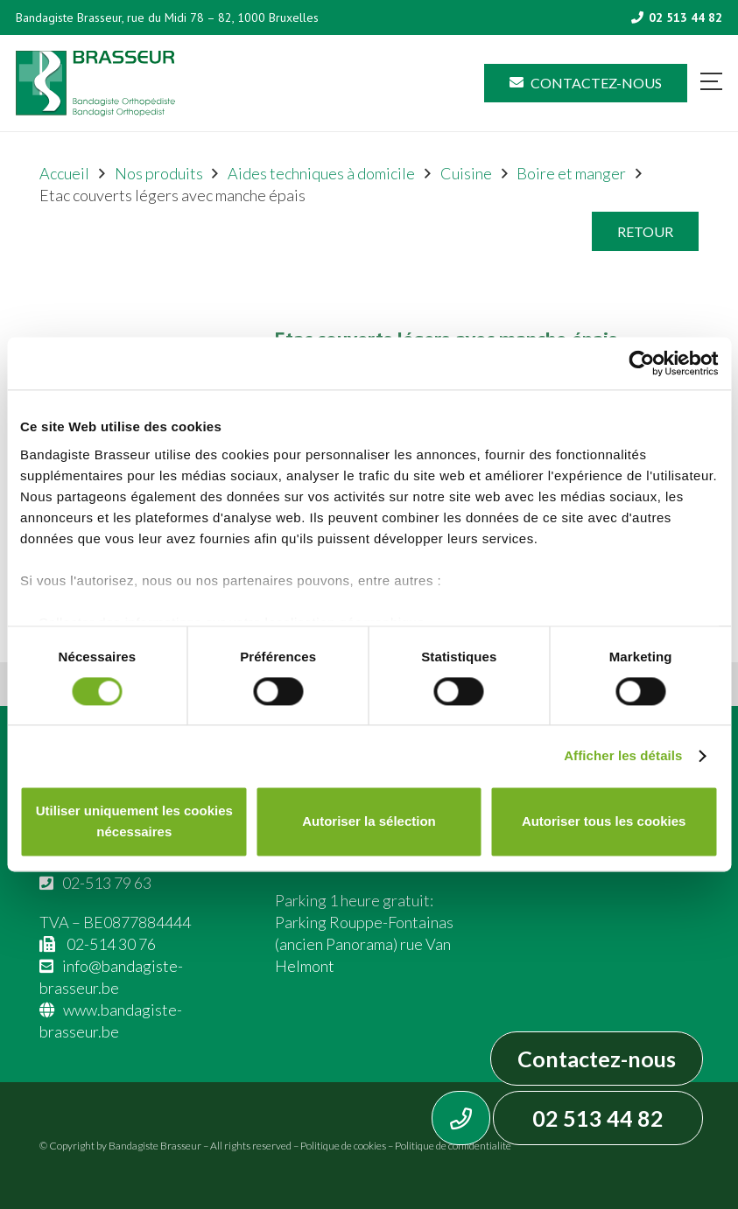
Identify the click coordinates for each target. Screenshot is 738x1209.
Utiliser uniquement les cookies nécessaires (134, 822)
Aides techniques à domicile (321, 173)
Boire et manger (571, 173)
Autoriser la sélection (369, 821)
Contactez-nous (596, 1058)
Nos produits (159, 173)
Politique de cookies (343, 1145)
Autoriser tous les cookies (604, 821)
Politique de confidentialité (453, 1145)
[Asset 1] (95, 83)
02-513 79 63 (106, 882)
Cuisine (466, 173)
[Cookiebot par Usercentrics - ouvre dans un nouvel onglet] (641, 363)
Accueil (64, 173)
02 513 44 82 (598, 1118)
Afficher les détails (623, 755)
